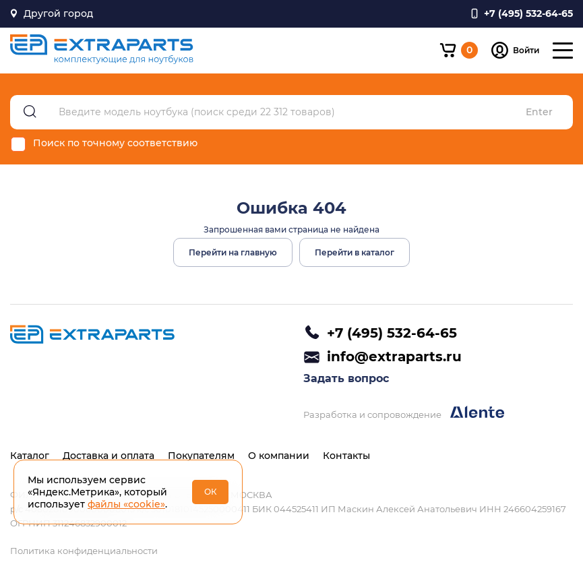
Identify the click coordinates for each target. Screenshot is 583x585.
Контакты (346, 456)
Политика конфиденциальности (84, 550)
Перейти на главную (233, 252)
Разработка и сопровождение (403, 413)
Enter (539, 112)
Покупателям (201, 456)
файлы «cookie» (126, 504)
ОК (210, 492)
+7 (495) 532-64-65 (392, 333)
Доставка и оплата (108, 456)
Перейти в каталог (354, 252)
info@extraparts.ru (394, 356)
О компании (278, 456)
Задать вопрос (346, 378)
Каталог (29, 456)
